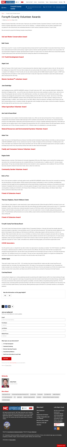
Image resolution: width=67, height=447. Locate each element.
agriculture (19, 397)
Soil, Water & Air (47, 394)
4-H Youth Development (7, 397)
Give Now (61, 2)
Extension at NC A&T (42, 422)
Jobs (38, 412)
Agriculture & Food (6, 394)
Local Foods (33, 394)
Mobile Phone (5, 333)
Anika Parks (9, 20)
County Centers (41, 2)
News (3, 13)
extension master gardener (29, 397)
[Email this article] (9, 306)
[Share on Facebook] (6, 306)
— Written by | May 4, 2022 (9, 20)
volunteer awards (5, 399)
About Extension (40, 410)
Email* (3, 317)
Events (35, 2)
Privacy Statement (32, 432)
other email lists (13, 362)
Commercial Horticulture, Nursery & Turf (20, 394)
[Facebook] (55, 428)
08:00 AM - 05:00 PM (60, 7)
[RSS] (58, 428)
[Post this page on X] (3, 306)
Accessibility (13, 439)
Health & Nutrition (56, 394)
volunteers (39, 397)
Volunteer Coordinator (13, 383)
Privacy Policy (8, 365)
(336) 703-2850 (47, 7)
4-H (14, 397)
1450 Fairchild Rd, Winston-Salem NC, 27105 (33, 7)
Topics (47, 2)
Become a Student (53, 2)
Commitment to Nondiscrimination (15, 432)
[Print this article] (12, 306)
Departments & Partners (42, 414)
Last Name (4, 328)
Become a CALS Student (42, 420)
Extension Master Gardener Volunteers (51, 397)
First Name (4, 322)
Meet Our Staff (29, 2)
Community (40, 394)
